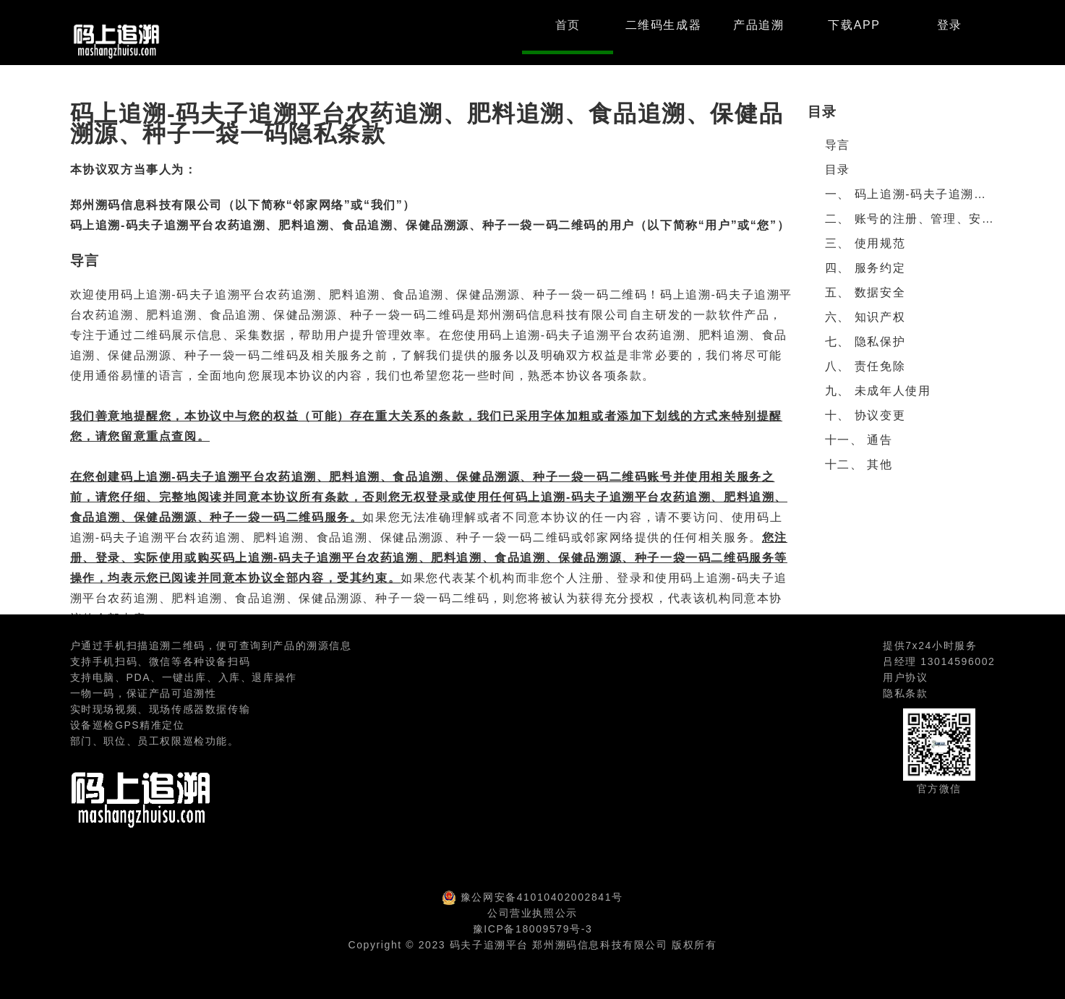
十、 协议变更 (865, 415)
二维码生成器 (663, 25)
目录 (837, 169)
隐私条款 (905, 693)
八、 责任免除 (865, 366)
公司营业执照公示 (532, 913)
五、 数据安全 (865, 292)
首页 (568, 25)
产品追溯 (758, 25)
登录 (949, 25)
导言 (837, 145)
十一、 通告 (859, 440)
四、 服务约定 (865, 268)
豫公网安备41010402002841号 (542, 897)
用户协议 (905, 677)
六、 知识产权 (865, 317)
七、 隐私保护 (865, 341)
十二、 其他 (859, 464)
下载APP (854, 25)
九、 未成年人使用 (878, 391)
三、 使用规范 (865, 243)
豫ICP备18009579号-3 (533, 929)
